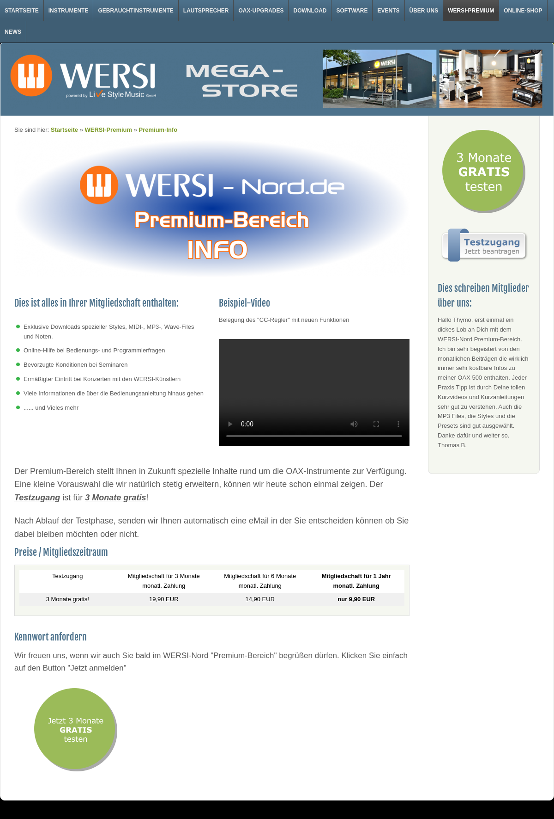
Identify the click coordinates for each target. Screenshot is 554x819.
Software (351, 10)
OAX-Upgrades (260, 10)
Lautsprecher (206, 10)
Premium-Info (158, 129)
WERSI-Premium (471, 10)
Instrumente (68, 10)
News (13, 32)
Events (388, 10)
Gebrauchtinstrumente (135, 10)
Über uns (424, 10)
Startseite (22, 10)
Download (309, 10)
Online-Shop (523, 10)
